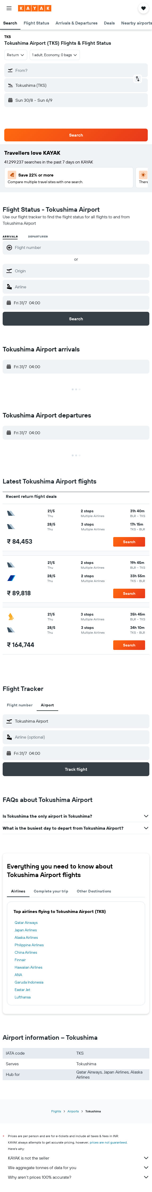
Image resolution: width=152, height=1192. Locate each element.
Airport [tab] (47, 705)
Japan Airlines (26, 930)
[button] (9, 8)
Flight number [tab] (19, 705)
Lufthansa (23, 997)
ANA (18, 974)
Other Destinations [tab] (94, 891)
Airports (73, 1111)
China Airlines (26, 952)
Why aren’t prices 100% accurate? (78, 1177)
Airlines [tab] (18, 891)
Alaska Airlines (26, 937)
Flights (56, 1111)
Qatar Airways (26, 922)
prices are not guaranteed (108, 1142)
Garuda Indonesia (29, 982)
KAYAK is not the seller (78, 1158)
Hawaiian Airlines (28, 967)
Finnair (20, 959)
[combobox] (15, 55)
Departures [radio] (38, 236)
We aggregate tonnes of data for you (78, 1167)
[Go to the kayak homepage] (34, 8)
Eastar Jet (22, 989)
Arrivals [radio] (10, 236)
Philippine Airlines (29, 945)
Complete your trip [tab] (51, 891)
